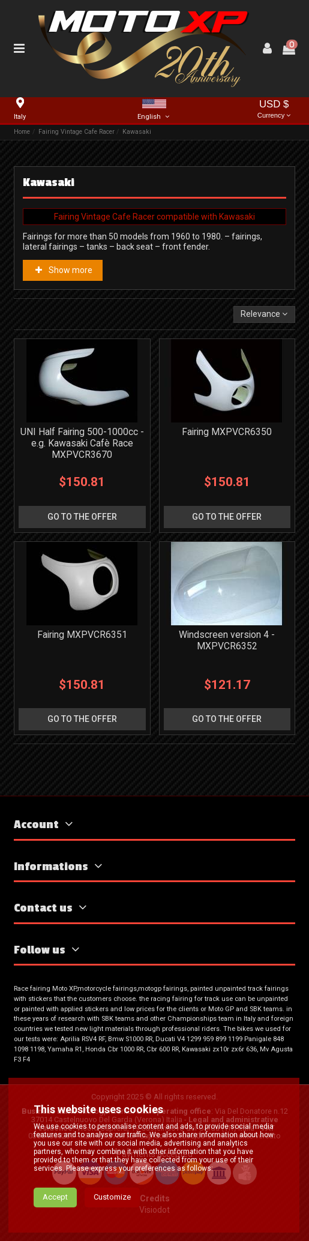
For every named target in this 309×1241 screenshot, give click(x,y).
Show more (63, 270)
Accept (55, 1196)
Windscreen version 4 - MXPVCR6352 (227, 640)
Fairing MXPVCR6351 (82, 634)
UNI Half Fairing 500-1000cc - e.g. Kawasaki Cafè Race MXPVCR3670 (82, 443)
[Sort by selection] (264, 314)
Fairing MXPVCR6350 (227, 431)
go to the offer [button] (82, 516)
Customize (112, 1196)
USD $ (274, 110)
